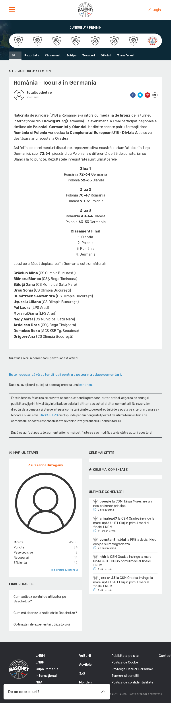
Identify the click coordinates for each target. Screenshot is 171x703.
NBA (39, 682)
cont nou (85, 385)
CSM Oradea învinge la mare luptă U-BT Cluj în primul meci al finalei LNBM (123, 522)
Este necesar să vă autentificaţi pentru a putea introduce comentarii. (65, 375)
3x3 (82, 673)
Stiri (15, 55)
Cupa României (47, 669)
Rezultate (31, 55)
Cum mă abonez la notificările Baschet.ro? (45, 613)
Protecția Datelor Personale (132, 669)
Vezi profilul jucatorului (64, 569)
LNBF (40, 662)
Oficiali (106, 55)
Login (154, 10)
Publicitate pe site (125, 656)
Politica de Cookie (124, 662)
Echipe (71, 55)
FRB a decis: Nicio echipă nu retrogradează (124, 542)
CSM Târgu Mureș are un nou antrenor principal (122, 503)
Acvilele (85, 665)
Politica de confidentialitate (132, 682)
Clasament (53, 55)
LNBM (40, 656)
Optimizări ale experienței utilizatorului (42, 624)
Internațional (46, 676)
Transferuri (125, 55)
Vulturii (85, 656)
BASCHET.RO (49, 415)
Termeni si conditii (125, 676)
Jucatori (88, 55)
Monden (85, 682)
